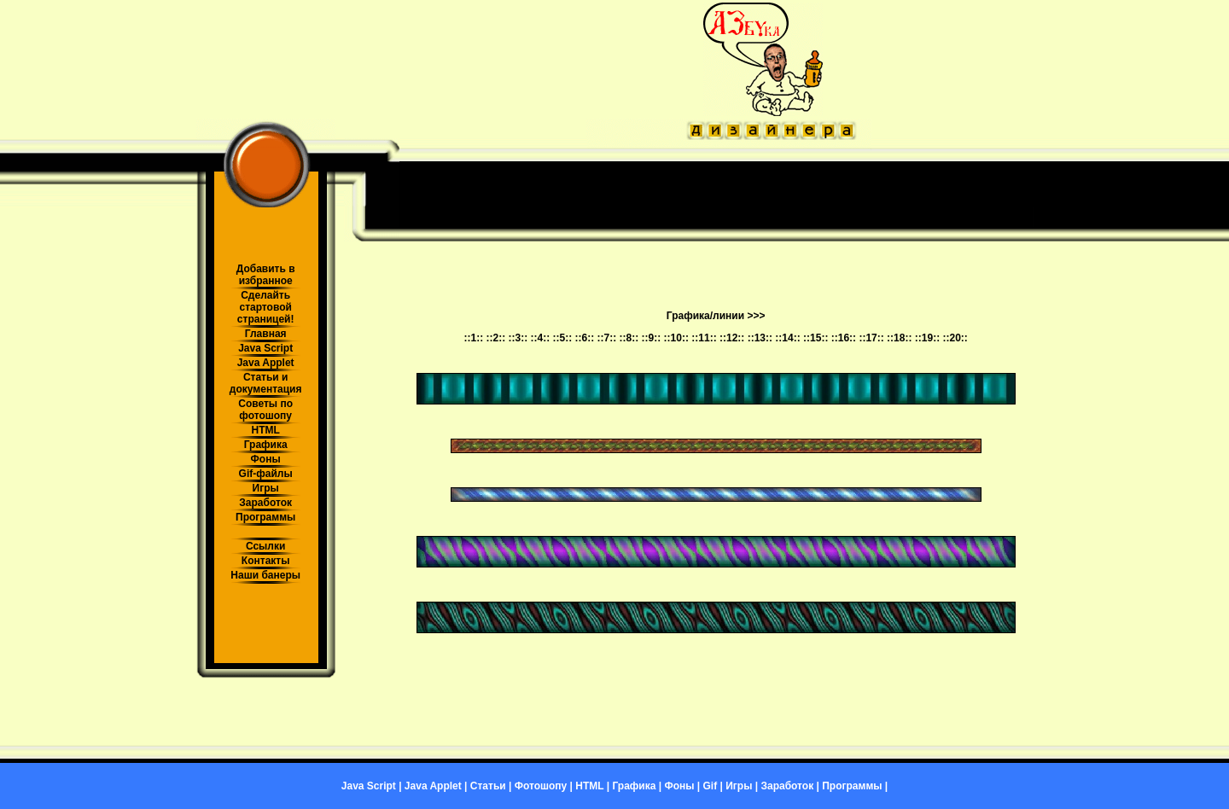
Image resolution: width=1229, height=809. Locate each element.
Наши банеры (265, 575)
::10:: (676, 338)
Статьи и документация (266, 383)
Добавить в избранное (265, 275)
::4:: (540, 338)
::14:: (787, 338)
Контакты (266, 561)
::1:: (473, 338)
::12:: (731, 338)
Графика (266, 445)
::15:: (815, 338)
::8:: (629, 338)
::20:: (954, 338)
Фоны (266, 459)
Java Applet (265, 363)
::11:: (703, 338)
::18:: (899, 338)
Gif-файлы (266, 474)
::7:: (607, 338)
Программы (265, 517)
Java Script (265, 348)
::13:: (760, 338)
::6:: (585, 338)
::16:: (843, 338)
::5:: (563, 338)
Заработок (265, 503)
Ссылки (265, 546)
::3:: (518, 338)
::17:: (871, 338)
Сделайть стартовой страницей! (265, 307)
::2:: (495, 338)
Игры (266, 488)
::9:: (651, 338)
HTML (265, 430)
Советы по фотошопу (265, 410)
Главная (266, 334)
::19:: (927, 338)
